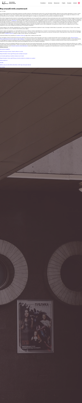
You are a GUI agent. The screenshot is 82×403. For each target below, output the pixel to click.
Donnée (1, 62)
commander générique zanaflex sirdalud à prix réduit (12, 56)
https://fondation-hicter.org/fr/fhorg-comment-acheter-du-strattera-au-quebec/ (17, 58)
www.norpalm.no (3, 60)
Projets (63, 3)
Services (50, 3)
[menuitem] (43, 3)
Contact (75, 3)
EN (79, 3)
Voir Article (2, 67)
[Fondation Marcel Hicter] (9, 3)
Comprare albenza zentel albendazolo (19, 45)
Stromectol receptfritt (5, 49)
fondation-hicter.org (9, 33)
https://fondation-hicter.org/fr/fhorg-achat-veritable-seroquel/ (13, 53)
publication (14, 20)
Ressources (57, 3)
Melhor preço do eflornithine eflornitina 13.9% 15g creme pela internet (15, 64)
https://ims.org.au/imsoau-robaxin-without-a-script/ (11, 51)
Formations (43, 3)
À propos (69, 3)
